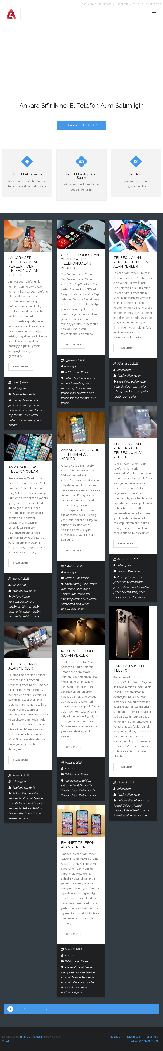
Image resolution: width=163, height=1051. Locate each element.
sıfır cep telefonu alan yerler (130, 391)
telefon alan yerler (124, 396)
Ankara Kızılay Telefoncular (23, 469)
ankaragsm (19, 388)
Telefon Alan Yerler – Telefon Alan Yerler (130, 261)
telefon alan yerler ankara (129, 597)
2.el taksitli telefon (128, 800)
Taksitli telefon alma (136, 810)
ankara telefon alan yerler (81, 378)
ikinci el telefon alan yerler (129, 386)
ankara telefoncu (33, 410)
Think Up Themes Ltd (32, 1037)
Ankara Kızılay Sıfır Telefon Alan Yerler (80, 454)
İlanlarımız (122, 4)
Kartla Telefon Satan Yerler (77, 653)
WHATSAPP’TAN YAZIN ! (147, 4)
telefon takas (31, 616)
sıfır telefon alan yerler (75, 604)
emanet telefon (85, 972)
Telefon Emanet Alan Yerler (25, 666)
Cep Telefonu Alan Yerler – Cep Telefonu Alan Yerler (80, 261)
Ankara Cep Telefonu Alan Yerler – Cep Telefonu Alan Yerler (23, 266)
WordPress (8, 1041)
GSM (80, 785)
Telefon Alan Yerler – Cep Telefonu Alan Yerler (128, 450)
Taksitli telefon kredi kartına (130, 815)
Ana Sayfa (87, 4)
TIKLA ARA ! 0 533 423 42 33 (81, 125)
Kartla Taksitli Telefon (128, 668)
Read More (20, 366)
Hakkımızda (104, 4)
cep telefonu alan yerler (75, 383)
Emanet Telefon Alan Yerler (78, 845)
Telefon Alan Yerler (24, 394)
